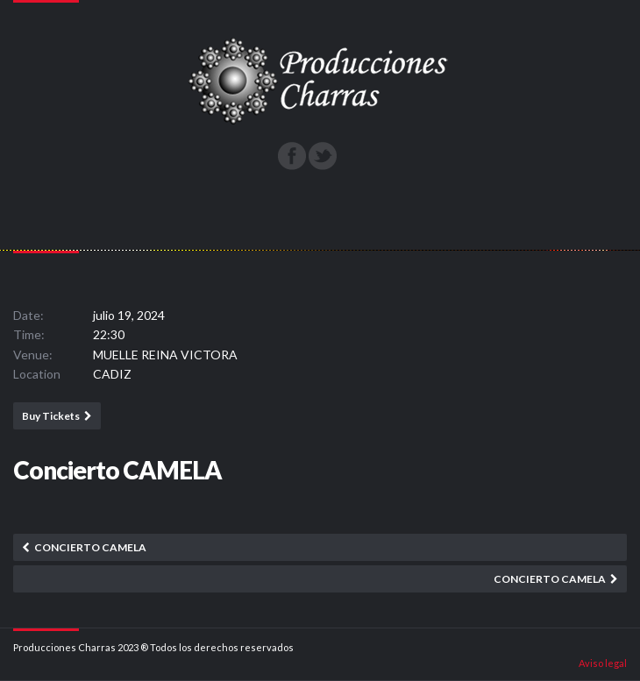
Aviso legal (603, 663)
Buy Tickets (51, 415)
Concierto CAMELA (90, 547)
